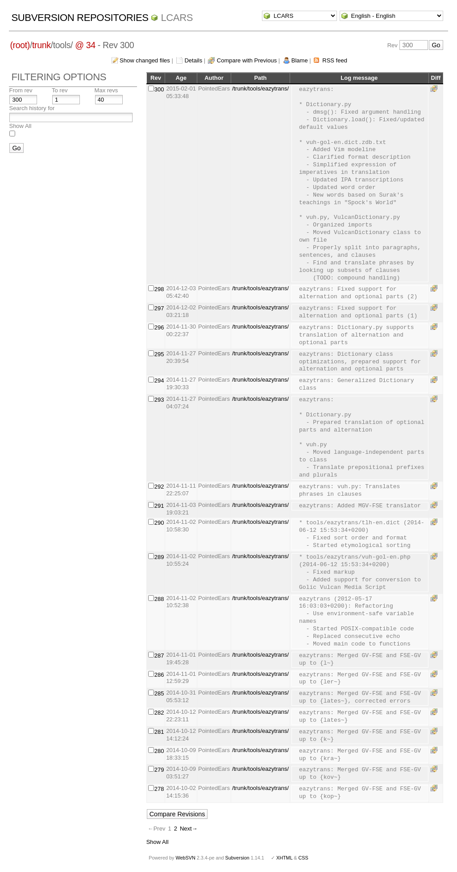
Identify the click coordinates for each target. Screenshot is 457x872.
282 (159, 712)
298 (159, 289)
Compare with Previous (247, 60)
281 (159, 731)
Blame (299, 60)
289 (159, 557)
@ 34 (85, 45)
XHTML (284, 857)
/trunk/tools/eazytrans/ (260, 88)
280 (159, 751)
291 (159, 505)
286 (159, 674)
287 (159, 655)
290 (159, 522)
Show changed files (145, 60)
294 (159, 380)
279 (159, 769)
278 (159, 789)
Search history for (31, 108)
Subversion (237, 857)
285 (159, 693)
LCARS (177, 17)
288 (159, 599)
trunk (41, 45)
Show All (20, 126)
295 (159, 354)
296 (159, 327)
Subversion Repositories (79, 17)
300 (159, 89)
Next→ (189, 828)
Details (193, 60)
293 (159, 399)
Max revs (106, 90)
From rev (20, 90)
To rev (59, 90)
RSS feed (334, 60)
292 (159, 486)
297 (159, 308)
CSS (303, 857)
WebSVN (185, 857)
